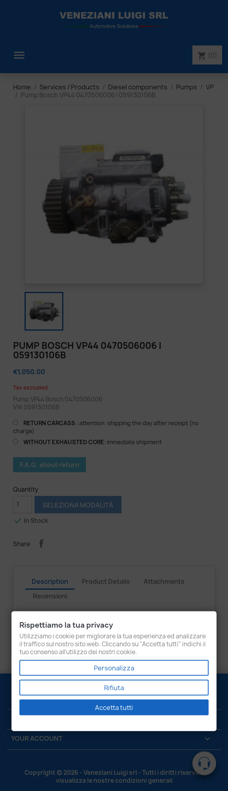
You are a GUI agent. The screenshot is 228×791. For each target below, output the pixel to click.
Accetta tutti (114, 707)
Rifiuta (114, 687)
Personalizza (114, 668)
